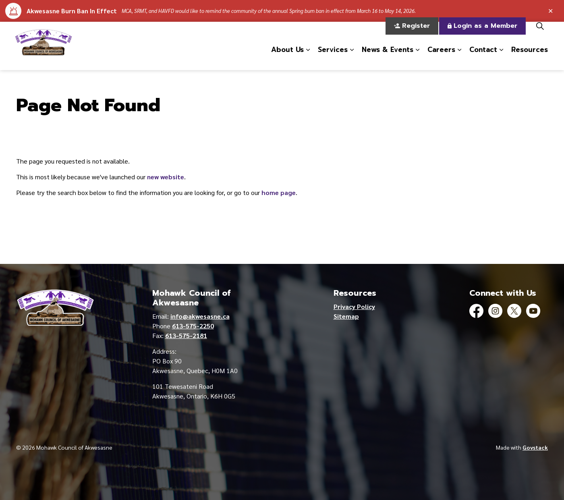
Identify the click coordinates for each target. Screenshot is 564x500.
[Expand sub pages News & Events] (417, 58)
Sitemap (346, 316)
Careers (441, 57)
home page (278, 192)
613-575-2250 (193, 326)
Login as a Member (482, 34)
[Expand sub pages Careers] (459, 58)
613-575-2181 (186, 335)
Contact (483, 57)
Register (412, 34)
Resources (529, 57)
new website (165, 176)
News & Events (387, 57)
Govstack (535, 447)
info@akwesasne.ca (200, 316)
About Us (287, 57)
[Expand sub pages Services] (352, 58)
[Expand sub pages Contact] (501, 58)
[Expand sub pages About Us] (308, 58)
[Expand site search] (540, 34)
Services (333, 57)
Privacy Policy (354, 306)
